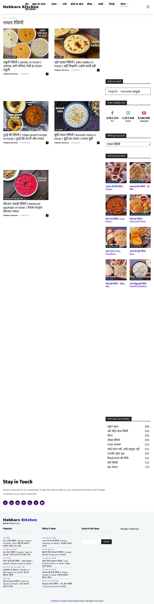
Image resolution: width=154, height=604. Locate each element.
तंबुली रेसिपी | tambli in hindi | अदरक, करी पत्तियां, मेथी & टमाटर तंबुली (22, 66)
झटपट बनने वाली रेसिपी (138, 182)
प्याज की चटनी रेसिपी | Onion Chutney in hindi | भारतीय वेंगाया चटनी (57, 543)
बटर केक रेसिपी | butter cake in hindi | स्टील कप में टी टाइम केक (17, 553)
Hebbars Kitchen (10, 74)
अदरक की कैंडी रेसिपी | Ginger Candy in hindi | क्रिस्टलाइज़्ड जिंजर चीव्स (55, 575)
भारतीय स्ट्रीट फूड (48, 549)
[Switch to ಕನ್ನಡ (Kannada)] (130, 91)
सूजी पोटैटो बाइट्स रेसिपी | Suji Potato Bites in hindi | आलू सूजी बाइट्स (55, 563)
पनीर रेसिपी (7, 558)
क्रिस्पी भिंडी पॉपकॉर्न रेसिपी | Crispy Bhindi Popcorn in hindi (56, 553)
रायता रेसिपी (59, 57)
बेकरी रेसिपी (110, 279)
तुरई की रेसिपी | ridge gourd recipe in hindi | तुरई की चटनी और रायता (25, 136)
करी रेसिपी (7, 130)
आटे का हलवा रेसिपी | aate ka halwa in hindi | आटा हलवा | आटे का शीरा (16, 583)
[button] (147, 7)
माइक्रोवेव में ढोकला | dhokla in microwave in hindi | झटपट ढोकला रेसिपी (16, 572)
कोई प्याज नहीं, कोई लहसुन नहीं (13, 199)
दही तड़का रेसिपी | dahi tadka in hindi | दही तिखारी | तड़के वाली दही (75, 64)
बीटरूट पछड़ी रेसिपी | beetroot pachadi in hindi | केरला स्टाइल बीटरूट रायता (22, 207)
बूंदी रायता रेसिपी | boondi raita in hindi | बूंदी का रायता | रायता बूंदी (75, 136)
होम (4, 18)
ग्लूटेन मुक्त (6, 578)
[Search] (106, 541)
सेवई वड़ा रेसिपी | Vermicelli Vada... (138, 220)
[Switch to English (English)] (113, 91)
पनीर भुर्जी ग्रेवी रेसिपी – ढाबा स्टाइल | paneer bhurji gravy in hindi (18, 562)
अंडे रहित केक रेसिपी (10, 57)
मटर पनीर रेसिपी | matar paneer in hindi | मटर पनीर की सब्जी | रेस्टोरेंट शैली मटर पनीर (17, 543)
